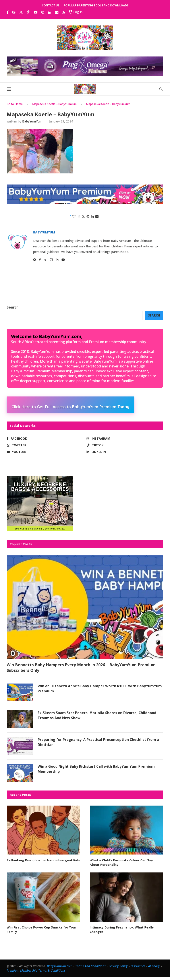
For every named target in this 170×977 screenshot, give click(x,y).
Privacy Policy (118, 966)
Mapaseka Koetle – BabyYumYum (54, 104)
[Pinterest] (42, 12)
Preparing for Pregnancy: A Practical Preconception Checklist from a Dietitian (98, 742)
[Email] (56, 12)
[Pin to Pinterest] (88, 216)
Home (19, 104)
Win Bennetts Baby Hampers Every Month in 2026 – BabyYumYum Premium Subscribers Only (81, 667)
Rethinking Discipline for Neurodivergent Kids (43, 860)
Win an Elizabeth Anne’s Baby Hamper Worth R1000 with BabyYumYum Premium (100, 688)
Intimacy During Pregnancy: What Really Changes (122, 929)
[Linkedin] (49, 12)
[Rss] (63, 12)
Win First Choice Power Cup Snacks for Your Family (41, 929)
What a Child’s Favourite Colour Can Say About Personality (126, 862)
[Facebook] (8, 12)
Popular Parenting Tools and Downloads (96, 5)
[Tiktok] (28, 12)
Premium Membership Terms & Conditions (36, 970)
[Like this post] (73, 216)
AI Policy (154, 966)
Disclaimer (138, 966)
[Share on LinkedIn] (92, 216)
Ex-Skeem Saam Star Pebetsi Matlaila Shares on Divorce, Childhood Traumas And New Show (97, 715)
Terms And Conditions (90, 966)
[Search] (161, 89)
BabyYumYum (32, 121)
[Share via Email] (97, 216)
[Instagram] (13, 12)
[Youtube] (35, 12)
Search (13, 307)
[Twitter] (21, 12)
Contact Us (50, 5)
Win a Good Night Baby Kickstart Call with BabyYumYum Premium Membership (96, 769)
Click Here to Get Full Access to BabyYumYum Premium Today (70, 406)
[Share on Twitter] (83, 216)
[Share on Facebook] (79, 216)
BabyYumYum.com (59, 966)
